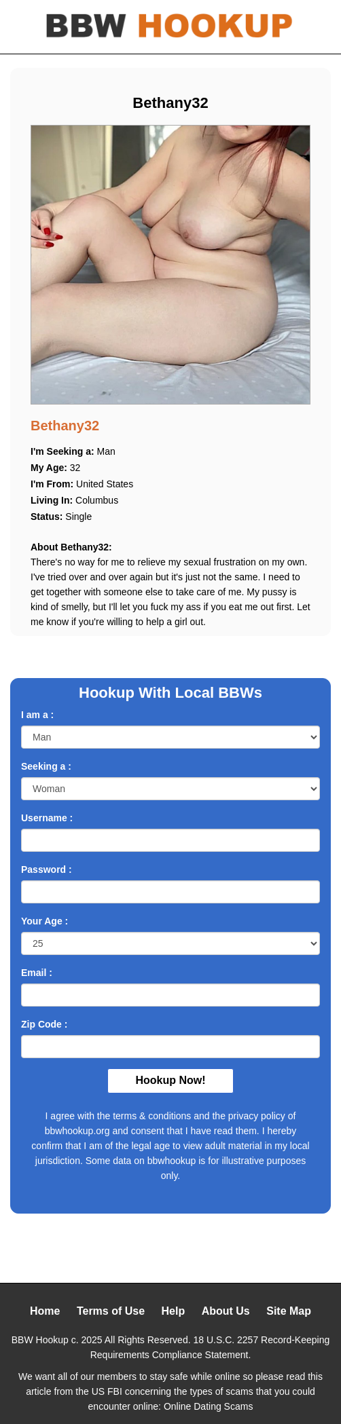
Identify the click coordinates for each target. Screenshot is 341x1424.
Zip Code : (44, 1024)
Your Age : (44, 921)
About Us (226, 1311)
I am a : (37, 714)
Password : (46, 869)
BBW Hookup (40, 1339)
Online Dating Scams (208, 1406)
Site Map (288, 1311)
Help (173, 1311)
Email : (36, 972)
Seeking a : (46, 766)
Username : (47, 817)
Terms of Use (111, 1311)
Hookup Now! (170, 1080)
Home (45, 1311)
